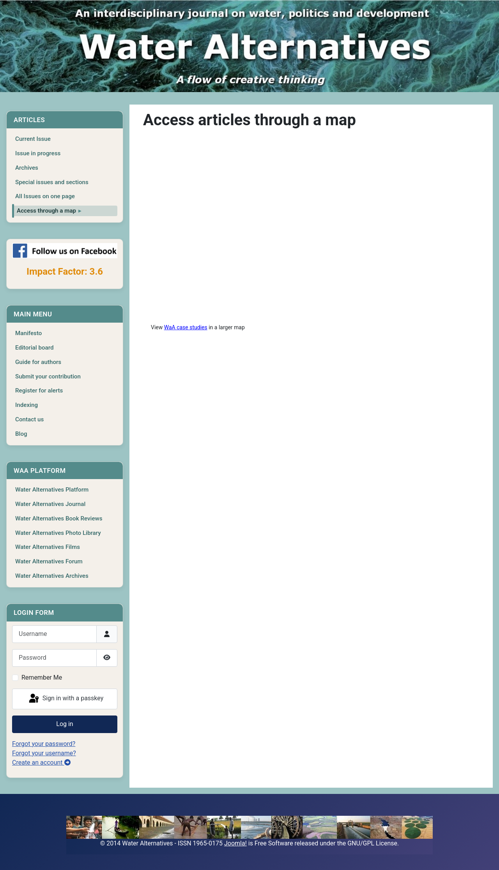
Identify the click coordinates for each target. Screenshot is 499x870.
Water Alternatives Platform (51, 489)
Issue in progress (37, 153)
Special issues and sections (51, 182)
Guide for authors (38, 362)
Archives (26, 167)
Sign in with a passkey (66, 699)
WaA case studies (185, 327)
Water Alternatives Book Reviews (59, 518)
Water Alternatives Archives (51, 575)
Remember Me (41, 677)
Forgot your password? (43, 743)
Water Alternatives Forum (49, 561)
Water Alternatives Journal (50, 504)
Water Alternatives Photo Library (58, 532)
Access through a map (46, 210)
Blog (21, 433)
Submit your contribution (48, 376)
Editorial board (34, 347)
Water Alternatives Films (47, 546)
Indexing (26, 404)
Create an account (41, 762)
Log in (64, 724)
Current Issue (33, 138)
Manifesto (28, 333)
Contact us (29, 419)
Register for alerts (39, 390)
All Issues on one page (45, 196)
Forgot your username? (44, 753)
